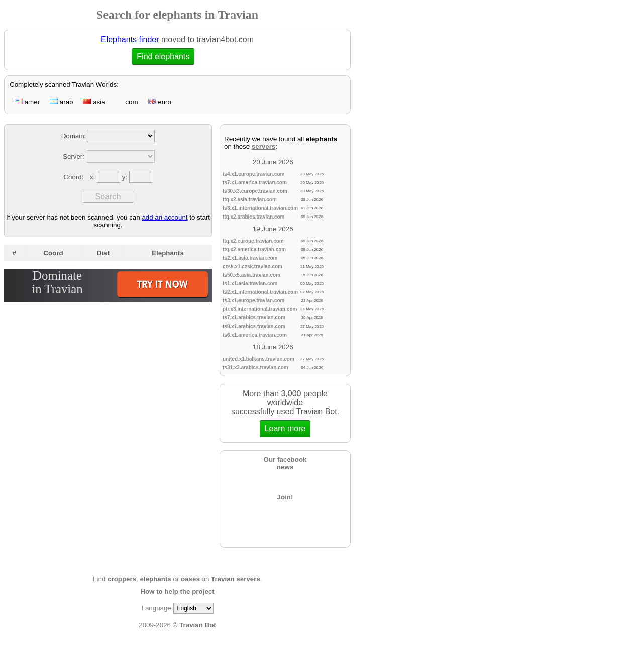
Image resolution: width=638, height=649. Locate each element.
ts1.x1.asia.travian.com (250, 283)
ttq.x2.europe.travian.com (253, 241)
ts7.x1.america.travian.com (255, 182)
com (127, 102)
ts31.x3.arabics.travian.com (255, 367)
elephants (155, 579)
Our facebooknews (285, 463)
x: (93, 177)
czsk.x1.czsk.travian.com (252, 266)
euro (159, 102)
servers (263, 146)
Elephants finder (130, 39)
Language (156, 608)
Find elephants (163, 56)
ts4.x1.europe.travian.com (253, 174)
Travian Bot (197, 625)
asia (94, 102)
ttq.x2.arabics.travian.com (253, 217)
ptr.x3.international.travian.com (260, 309)
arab (61, 102)
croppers (122, 579)
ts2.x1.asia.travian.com (250, 258)
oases (190, 579)
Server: (73, 156)
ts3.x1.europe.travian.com (253, 300)
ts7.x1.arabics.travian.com (254, 317)
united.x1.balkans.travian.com (258, 359)
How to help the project (177, 591)
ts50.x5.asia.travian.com (251, 275)
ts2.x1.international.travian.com (260, 292)
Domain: (73, 136)
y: (125, 177)
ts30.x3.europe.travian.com (255, 191)
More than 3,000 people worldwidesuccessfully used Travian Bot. (285, 413)
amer (27, 102)
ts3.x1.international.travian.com (260, 208)
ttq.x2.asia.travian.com (250, 199)
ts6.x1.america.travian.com (255, 335)
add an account (164, 217)
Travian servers (235, 579)
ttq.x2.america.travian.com (254, 249)
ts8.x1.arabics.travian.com (254, 326)
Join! (285, 497)
